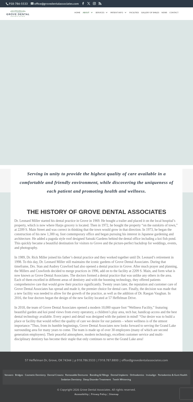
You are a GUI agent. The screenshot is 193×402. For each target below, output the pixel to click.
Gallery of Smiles (150, 12)
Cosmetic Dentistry (35, 375)
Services (100, 12)
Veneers (9, 375)
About (86, 12)
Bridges (19, 375)
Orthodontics (137, 375)
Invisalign (151, 375)
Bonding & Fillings (99, 375)
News (164, 12)
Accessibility (81, 394)
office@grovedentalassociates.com (145, 360)
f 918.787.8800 (108, 360)
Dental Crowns (55, 375)
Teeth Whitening (122, 379)
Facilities (134, 12)
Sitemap (114, 394)
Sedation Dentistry (71, 379)
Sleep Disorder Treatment (97, 379)
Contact (173, 12)
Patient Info (116, 12)
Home (77, 12)
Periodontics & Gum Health (172, 375)
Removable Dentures (76, 375)
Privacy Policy (99, 394)
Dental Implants (119, 375)
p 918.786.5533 (84, 360)
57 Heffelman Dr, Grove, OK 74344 (48, 360)
